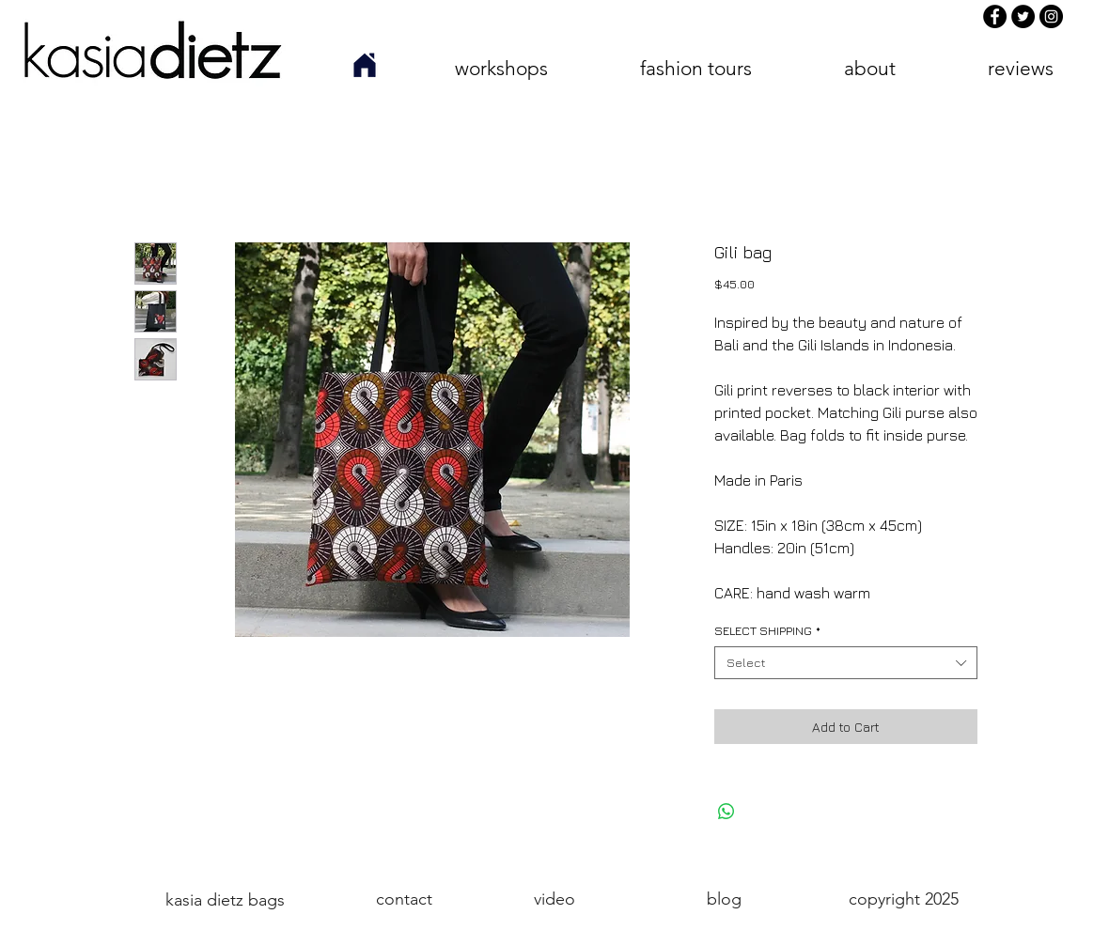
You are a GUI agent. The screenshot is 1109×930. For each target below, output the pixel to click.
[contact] (404, 899)
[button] (501, 68)
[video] (554, 899)
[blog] (723, 899)
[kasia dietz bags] (224, 900)
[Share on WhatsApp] (726, 811)
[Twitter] (1023, 16)
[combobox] (845, 662)
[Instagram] (1051, 16)
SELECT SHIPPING (767, 630)
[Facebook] (995, 16)
